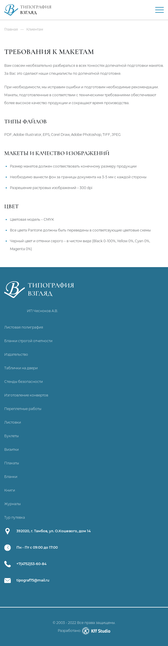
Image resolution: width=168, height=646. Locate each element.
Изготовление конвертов (26, 395)
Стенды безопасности (23, 381)
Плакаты (11, 463)
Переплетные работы (22, 409)
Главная (11, 29)
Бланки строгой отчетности (28, 341)
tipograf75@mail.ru (32, 580)
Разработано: (84, 630)
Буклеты (11, 436)
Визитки (11, 449)
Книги (9, 490)
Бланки (10, 477)
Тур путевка (14, 517)
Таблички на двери (21, 368)
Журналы (12, 504)
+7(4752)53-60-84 (31, 564)
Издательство (16, 354)
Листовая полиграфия (23, 327)
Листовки (12, 422)
